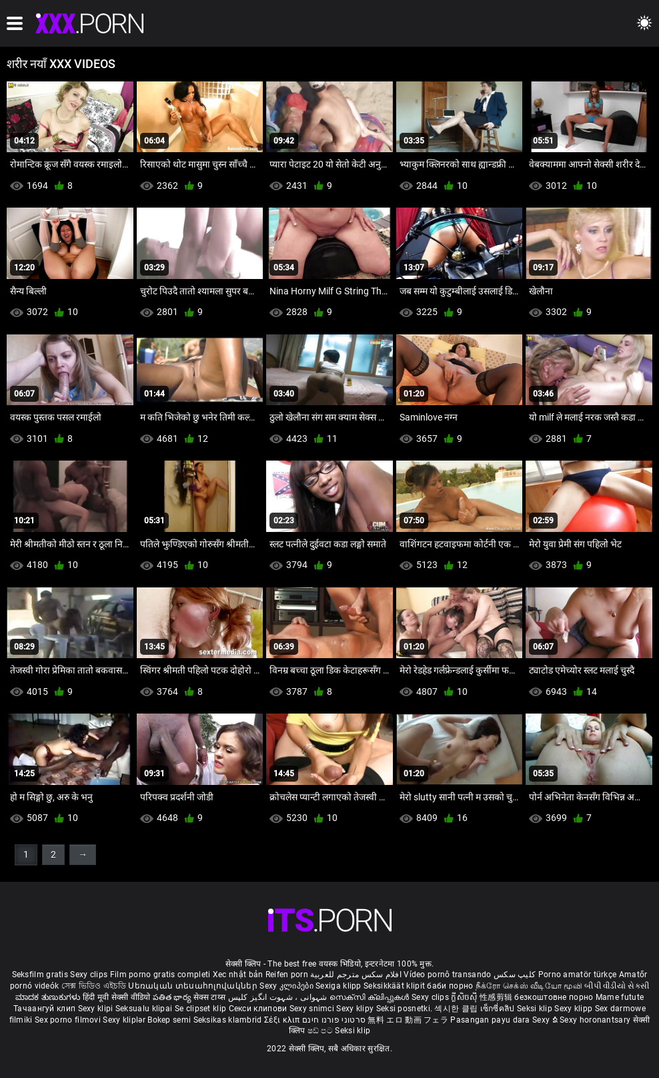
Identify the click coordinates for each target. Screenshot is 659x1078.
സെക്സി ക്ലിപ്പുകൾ (371, 997)
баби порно (450, 986)
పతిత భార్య (173, 997)
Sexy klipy (356, 1008)
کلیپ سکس (515, 974)
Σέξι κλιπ (283, 1020)
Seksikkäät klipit (395, 986)
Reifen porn (286, 974)
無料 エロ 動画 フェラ (408, 1020)
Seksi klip (535, 1008)
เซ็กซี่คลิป (498, 1008)
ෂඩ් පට (321, 1030)
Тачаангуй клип (45, 1008)
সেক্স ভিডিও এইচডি (93, 986)
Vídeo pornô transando (447, 974)
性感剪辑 (497, 997)
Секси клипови (259, 1008)
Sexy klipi (96, 1008)
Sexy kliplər (125, 1020)
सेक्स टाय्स (210, 997)
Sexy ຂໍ (546, 1020)
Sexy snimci (313, 1008)
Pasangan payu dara (491, 1020)
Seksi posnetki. (405, 1008)
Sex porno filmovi (68, 1020)
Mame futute (620, 997)
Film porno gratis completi (160, 974)
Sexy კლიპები (287, 986)
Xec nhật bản (238, 974)
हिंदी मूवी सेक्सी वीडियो (117, 997)
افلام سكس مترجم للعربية (356, 974)
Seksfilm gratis (40, 974)
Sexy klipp (574, 1008)
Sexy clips (89, 974)
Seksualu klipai (145, 1008)
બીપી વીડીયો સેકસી (616, 986)
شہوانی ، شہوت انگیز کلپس (279, 997)
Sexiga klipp (339, 986)
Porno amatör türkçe (577, 974)
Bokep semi (169, 1020)
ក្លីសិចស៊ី (465, 997)
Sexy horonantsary (596, 1020)
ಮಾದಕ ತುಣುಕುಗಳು (49, 997)
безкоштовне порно (553, 997)
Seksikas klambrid (228, 1020)
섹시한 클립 (457, 1008)
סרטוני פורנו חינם (334, 1020)
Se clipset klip (202, 1008)
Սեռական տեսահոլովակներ (193, 986)
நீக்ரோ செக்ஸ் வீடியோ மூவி (529, 986)
